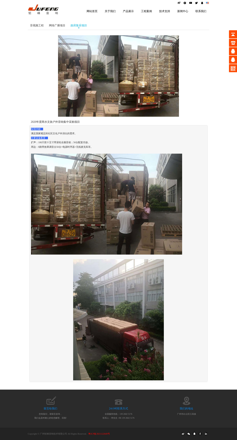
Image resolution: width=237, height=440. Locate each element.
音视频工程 (37, 25)
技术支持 (164, 11)
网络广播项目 (57, 25)
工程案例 (146, 11)
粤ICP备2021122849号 (99, 434)
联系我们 (200, 11)
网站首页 (92, 11)
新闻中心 (182, 11)
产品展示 (128, 11)
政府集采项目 (79, 25)
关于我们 (110, 11)
